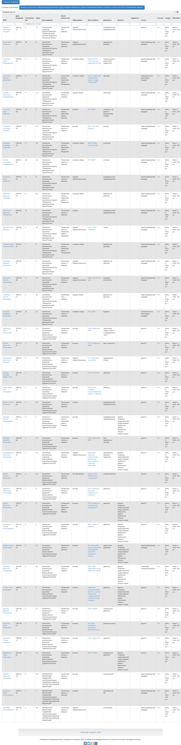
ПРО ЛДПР (92, 109)
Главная (83, 732)
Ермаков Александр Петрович (6, 29)
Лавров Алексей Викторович (7, 476)
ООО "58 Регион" (94, 373)
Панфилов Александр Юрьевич (6, 128)
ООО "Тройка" (93, 653)
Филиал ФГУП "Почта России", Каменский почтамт (94, 61)
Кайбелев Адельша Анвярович (6, 196)
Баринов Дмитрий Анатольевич (7, 611)
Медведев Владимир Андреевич (6, 145)
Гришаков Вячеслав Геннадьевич (7, 569)
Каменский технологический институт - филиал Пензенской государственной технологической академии (94, 594)
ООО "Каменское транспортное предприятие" (94, 505)
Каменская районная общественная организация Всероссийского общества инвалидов (93, 459)
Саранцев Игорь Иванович (6, 112)
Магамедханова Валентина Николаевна (8, 455)
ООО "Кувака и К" (94, 638)
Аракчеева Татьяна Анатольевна (7, 280)
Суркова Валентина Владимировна (8, 95)
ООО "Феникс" (93, 609)
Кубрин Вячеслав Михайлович (7, 505)
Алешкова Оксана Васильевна (7, 297)
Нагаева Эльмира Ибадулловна (7, 375)
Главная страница (10, 2)
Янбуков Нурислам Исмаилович (7, 676)
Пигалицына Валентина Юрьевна (7, 360)
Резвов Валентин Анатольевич (7, 345)
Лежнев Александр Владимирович (8, 162)
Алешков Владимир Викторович (7, 314)
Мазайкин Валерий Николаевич (7, 440)
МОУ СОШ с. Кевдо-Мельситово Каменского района (94, 569)
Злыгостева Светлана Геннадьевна (7, 213)
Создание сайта (94, 732)
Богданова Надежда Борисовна (6, 263)
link (158, 27)
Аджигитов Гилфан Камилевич (7, 640)
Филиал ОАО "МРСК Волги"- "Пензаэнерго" (93, 476)
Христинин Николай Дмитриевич (7, 78)
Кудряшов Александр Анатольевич (7, 491)
